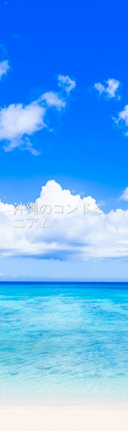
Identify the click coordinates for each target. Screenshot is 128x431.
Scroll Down (64, 424)
